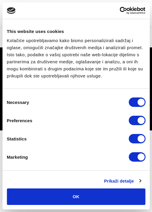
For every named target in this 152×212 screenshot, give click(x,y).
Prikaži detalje (119, 180)
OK (76, 196)
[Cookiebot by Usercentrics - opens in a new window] (119, 10)
